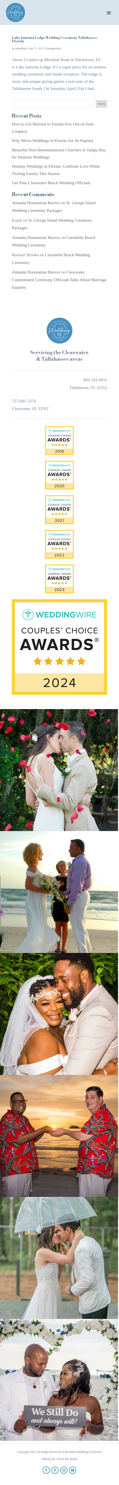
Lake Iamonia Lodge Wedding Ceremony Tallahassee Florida (54, 39)
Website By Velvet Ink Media (59, 1459)
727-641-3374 (24, 401)
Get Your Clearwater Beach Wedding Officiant (51, 182)
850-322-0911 (95, 379)
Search (101, 103)
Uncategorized (53, 48)
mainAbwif (21, 48)
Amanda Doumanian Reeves (36, 202)
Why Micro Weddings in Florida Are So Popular (52, 140)
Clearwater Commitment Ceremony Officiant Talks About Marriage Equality (59, 280)
